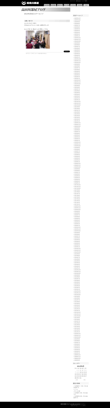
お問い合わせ (78, 0)
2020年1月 (77, 140)
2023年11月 (77, 60)
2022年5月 (77, 92)
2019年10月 (77, 145)
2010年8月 (77, 340)
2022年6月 (77, 90)
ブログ (86, 5)
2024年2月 (77, 55)
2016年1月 (77, 225)
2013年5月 (77, 282)
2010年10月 (77, 337)
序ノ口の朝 (77, 391)
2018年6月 (77, 174)
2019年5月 (77, 154)
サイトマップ (72, 0)
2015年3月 (77, 243)
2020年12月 (77, 122)
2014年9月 (77, 253)
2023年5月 (77, 71)
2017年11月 (77, 186)
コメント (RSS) (81, 405)
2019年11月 (77, 144)
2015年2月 (77, 245)
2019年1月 (77, 161)
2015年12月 (77, 227)
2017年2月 (77, 202)
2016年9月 (77, 211)
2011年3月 (77, 328)
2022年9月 (77, 85)
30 (79, 378)
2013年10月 (77, 273)
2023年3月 (77, 75)
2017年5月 (77, 197)
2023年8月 (77, 66)
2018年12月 (77, 163)
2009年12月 (77, 354)
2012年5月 (77, 303)
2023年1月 (77, 78)
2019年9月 (77, 147)
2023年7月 (77, 67)
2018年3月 (77, 179)
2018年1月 (77, 183)
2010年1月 (77, 353)
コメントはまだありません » (41, 53)
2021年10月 (77, 105)
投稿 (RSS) (73, 405)
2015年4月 (77, 241)
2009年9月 (77, 360)
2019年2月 (77, 160)
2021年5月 (77, 114)
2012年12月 (77, 291)
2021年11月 (77, 103)
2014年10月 (77, 252)
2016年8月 (77, 213)
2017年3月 (77, 200)
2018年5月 (77, 176)
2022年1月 (77, 99)
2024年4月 (77, 52)
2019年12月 (77, 142)
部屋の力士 (60, 5)
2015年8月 (77, 234)
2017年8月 (77, 191)
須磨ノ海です (29, 21)
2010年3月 (77, 349)
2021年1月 (77, 121)
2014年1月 (77, 268)
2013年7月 (77, 278)
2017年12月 (77, 184)
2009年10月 (77, 358)
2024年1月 (77, 57)
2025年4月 (77, 30)
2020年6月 (77, 133)
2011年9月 (77, 317)
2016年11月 (77, 207)
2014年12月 (77, 248)
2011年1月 (77, 331)
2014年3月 (77, 264)
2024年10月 (77, 41)
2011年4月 (77, 326)
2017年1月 (77, 204)
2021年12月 (77, 101)
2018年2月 (77, 181)
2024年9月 (77, 43)
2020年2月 (77, 138)
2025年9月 (77, 21)
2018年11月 (77, 165)
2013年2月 (77, 287)
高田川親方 (53, 5)
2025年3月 (77, 32)
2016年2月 (77, 223)
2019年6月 (77, 153)
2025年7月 (77, 25)
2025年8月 (77, 23)
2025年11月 (77, 18)
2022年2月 (77, 98)
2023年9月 (77, 64)
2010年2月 (77, 351)
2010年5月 (77, 346)
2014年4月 (77, 262)
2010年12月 (77, 333)
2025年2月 (77, 34)
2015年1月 (77, 246)
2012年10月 (77, 294)
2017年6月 (77, 195)
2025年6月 (77, 27)
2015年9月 (77, 232)
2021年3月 (77, 117)
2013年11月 (77, 271)
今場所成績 (80, 5)
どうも (76, 389)
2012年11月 (77, 292)
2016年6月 (77, 216)
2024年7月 (77, 46)
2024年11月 (77, 39)
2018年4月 (77, 177)
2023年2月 (77, 76)
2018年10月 (77, 167)
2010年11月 (77, 335)
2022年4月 (77, 94)
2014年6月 (77, 259)
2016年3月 (77, 222)
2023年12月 (77, 59)
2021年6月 (77, 112)
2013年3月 (77, 285)
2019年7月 (77, 151)
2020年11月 (77, 124)
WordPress (83, 404)
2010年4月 (77, 347)
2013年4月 (77, 284)
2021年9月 (77, 106)
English (86, 0)
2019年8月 (77, 149)
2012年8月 (77, 298)
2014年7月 (77, 257)
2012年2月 (77, 308)
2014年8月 (77, 255)
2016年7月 (77, 215)
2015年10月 (77, 230)
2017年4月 (77, 199)
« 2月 (76, 379)
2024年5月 (77, 50)
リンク (82, 0)
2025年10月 (77, 20)
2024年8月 (77, 44)
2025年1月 (77, 36)
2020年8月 (77, 129)
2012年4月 (77, 305)
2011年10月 (77, 316)
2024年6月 (77, 48)
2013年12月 (77, 269)
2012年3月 (77, 307)
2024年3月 (77, 53)
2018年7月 (77, 172)
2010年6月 (77, 344)
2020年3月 (77, 137)
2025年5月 (77, 28)
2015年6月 (77, 238)
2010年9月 (77, 339)
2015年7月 (77, 236)
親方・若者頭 (66, 5)
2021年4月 (77, 115)
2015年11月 (77, 229)
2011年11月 (77, 314)
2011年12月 (77, 312)
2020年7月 (77, 131)
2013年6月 (77, 280)
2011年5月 (77, 324)
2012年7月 (77, 300)
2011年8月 (77, 319)
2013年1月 (77, 289)
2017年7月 (77, 193)
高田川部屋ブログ (45, 10)
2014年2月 (77, 266)
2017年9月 (77, 190)
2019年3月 (77, 158)
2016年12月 (77, 206)
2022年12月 (77, 80)
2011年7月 (77, 321)
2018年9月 (77, 168)
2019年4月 (77, 156)
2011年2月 (77, 330)
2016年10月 (77, 209)
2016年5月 (77, 218)
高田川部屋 (30, 3)
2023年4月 (77, 73)
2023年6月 (77, 69)
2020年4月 (77, 135)
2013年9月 (77, 275)
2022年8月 (77, 87)
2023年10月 (77, 62)
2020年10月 (77, 126)
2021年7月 (77, 110)
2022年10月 (77, 83)
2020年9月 (77, 128)
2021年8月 (77, 108)
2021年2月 (77, 119)
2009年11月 (77, 356)
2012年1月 (77, 310)
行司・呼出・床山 (73, 5)
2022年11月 (77, 82)
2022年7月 (77, 89)
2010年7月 (77, 342)
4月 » (85, 379)
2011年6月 (77, 323)
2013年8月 (77, 277)
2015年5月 (77, 239)
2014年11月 (77, 250)
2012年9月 (77, 296)
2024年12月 (77, 37)
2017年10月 (77, 188)
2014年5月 (77, 261)
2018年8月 (77, 170)
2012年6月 (77, 301)
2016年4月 (77, 220)
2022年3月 (77, 96)
